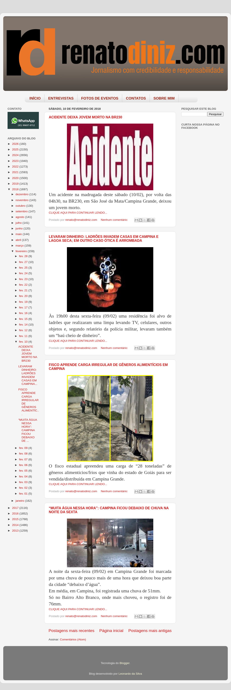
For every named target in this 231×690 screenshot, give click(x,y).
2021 (15, 172)
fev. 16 (23, 313)
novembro (22, 200)
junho (20, 228)
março (20, 245)
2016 (15, 513)
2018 (15, 189)
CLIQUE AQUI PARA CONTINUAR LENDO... (78, 212)
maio (19, 234)
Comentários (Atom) (73, 639)
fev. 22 (23, 284)
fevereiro (22, 251)
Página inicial (111, 630)
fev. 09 (23, 448)
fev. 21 (23, 290)
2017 (15, 507)
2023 (15, 161)
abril (19, 240)
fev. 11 (23, 336)
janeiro (20, 500)
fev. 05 (23, 470)
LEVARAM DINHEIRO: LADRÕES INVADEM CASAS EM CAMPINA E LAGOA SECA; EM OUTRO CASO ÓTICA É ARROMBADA (103, 238)
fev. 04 (23, 476)
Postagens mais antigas (150, 630)
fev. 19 (23, 301)
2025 (15, 149)
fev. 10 (23, 341)
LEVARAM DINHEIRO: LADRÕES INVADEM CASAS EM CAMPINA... (27, 375)
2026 (15, 143)
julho (19, 222)
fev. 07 (23, 459)
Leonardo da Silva (130, 673)
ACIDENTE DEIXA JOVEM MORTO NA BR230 (85, 117)
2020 (15, 178)
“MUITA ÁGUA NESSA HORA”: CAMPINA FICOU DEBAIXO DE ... (27, 430)
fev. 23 (23, 279)
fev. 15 (23, 319)
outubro (21, 205)
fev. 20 (23, 296)
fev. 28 (23, 256)
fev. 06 (23, 465)
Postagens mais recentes (71, 630)
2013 (15, 530)
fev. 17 (23, 307)
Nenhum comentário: (115, 219)
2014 (15, 525)
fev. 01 (23, 493)
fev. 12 (23, 330)
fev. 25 (23, 267)
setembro (22, 211)
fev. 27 (23, 262)
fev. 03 (23, 482)
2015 (15, 519)
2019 (15, 183)
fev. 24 (23, 273)
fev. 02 (23, 487)
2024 (15, 155)
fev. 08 (23, 453)
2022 (15, 166)
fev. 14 (23, 324)
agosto (20, 217)
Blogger (125, 663)
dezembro (22, 194)
